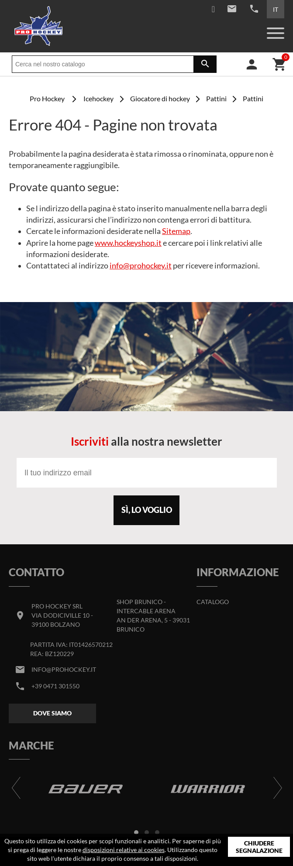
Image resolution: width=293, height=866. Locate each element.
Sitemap (176, 231)
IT (275, 9)
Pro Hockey (47, 98)
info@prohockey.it (141, 265)
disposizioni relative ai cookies (124, 849)
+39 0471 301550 (55, 686)
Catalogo (212, 601)
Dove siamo (52, 713)
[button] (136, 832)
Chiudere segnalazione (259, 847)
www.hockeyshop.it (128, 242)
